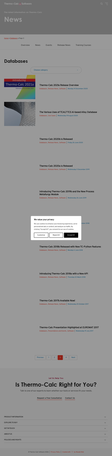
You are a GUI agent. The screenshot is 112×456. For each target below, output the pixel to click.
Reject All (56, 235)
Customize (41, 235)
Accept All (71, 235)
